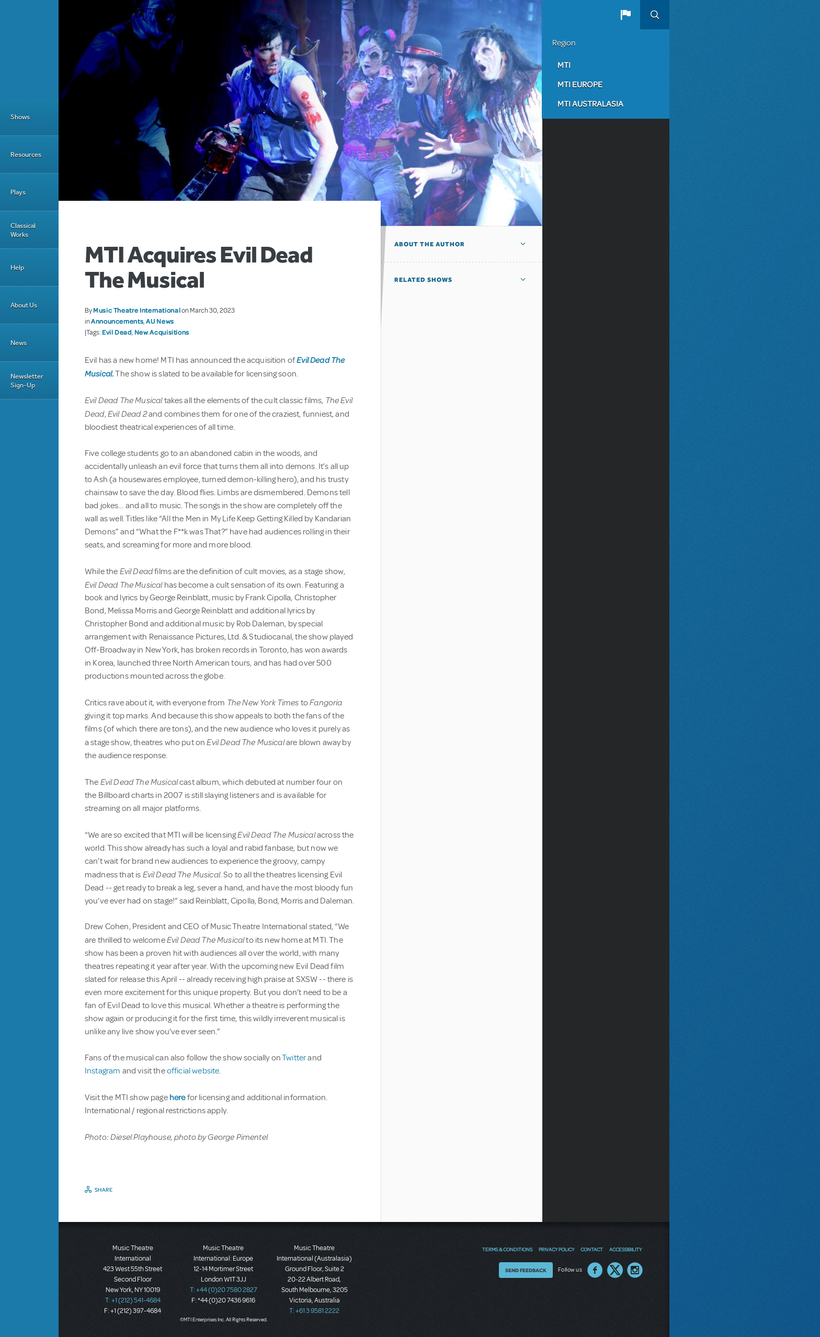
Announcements (117, 321)
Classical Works (23, 230)
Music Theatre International (136, 310)
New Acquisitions (161, 332)
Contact (591, 1249)
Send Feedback (525, 1270)
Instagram (103, 1071)
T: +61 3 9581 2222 (314, 1311)
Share (104, 1189)
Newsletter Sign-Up (26, 381)
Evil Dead (117, 332)
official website (193, 1071)
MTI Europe (579, 84)
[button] (625, 14)
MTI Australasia (590, 103)
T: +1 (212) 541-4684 (133, 1300)
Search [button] (654, 14)
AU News (160, 321)
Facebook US (595, 1270)
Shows (20, 116)
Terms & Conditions (507, 1249)
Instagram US (635, 1270)
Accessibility (625, 1249)
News (18, 342)
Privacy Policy (556, 1249)
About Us (23, 305)
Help (17, 267)
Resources (25, 154)
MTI (564, 65)
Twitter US (615, 1270)
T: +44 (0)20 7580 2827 (223, 1290)
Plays (18, 192)
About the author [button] (429, 244)
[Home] (29, 49)
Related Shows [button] (423, 279)
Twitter (294, 1058)
